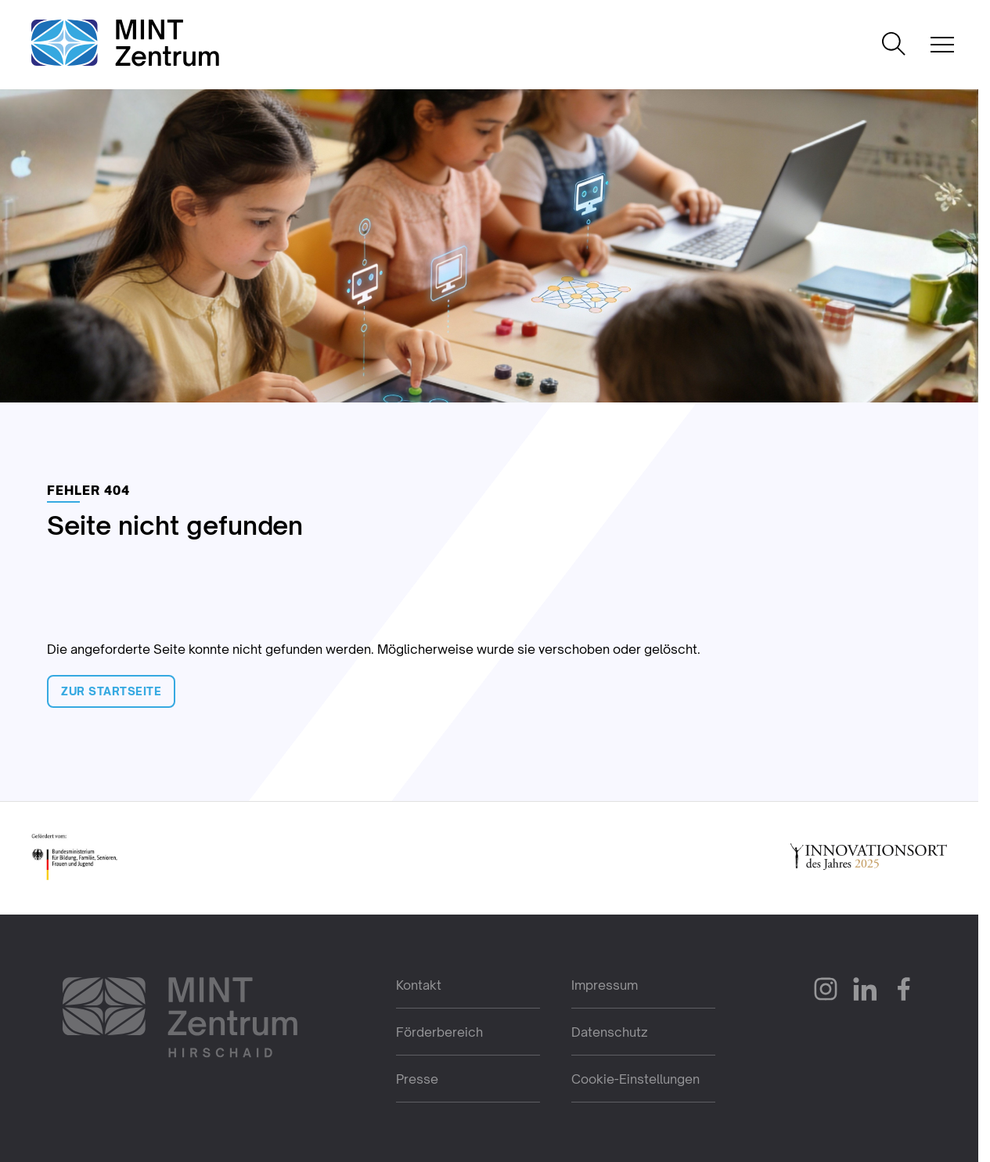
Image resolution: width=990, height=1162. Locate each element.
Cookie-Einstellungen (635, 1079)
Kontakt (418, 985)
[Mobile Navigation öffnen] (942, 44)
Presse (417, 1079)
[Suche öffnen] (893, 45)
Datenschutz (609, 1032)
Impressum (604, 985)
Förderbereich (439, 1032)
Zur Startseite (111, 691)
